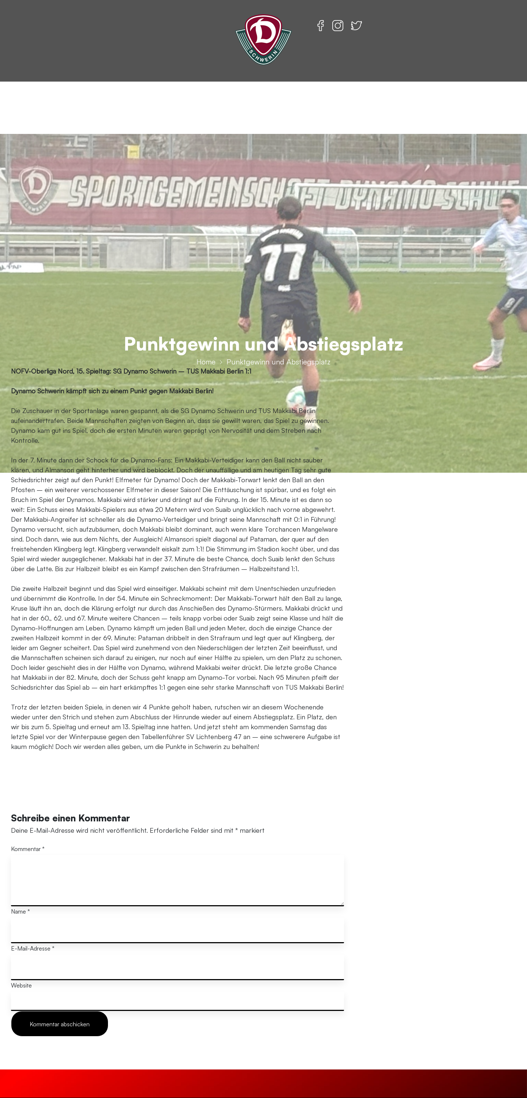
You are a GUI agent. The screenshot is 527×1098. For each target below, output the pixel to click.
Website (21, 985)
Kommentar (28, 848)
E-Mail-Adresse (33, 948)
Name (20, 911)
